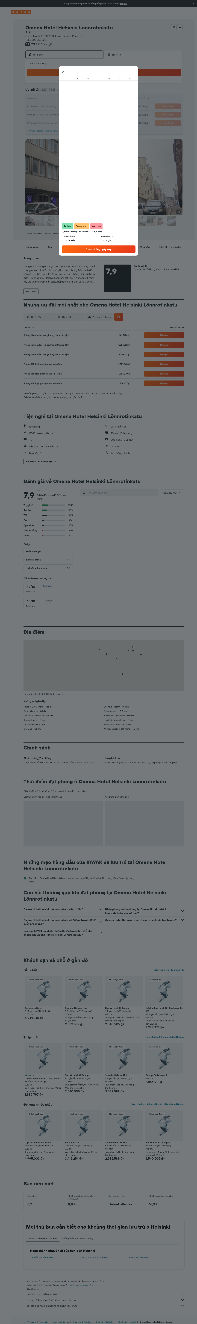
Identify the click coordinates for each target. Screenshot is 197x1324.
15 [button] (63, 99)
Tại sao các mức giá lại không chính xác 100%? (105, 1306)
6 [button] (48, 91)
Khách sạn (43, 1322)
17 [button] (78, 99)
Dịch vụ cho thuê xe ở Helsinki (94, 1257)
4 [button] (85, 84)
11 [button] (86, 91)
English (123, 3)
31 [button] (78, 114)
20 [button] (47, 106)
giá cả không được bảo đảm (81, 1285)
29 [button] (63, 114)
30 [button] (70, 114)
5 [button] (93, 84)
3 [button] (78, 84)
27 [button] (48, 114)
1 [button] (62, 84)
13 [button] (48, 99)
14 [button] (55, 99)
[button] (193, 3)
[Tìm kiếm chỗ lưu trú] (5, 28)
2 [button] (70, 84)
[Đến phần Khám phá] (5, 44)
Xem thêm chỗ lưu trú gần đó (169, 969)
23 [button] (70, 106)
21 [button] (55, 106)
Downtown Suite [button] (33, 1008)
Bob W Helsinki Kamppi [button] (117, 1008)
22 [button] (63, 106)
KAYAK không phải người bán (105, 1294)
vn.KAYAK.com (30, 1322)
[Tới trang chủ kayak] (21, 12)
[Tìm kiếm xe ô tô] (5, 35)
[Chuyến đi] (5, 66)
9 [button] (70, 91)
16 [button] (70, 99)
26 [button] (93, 106)
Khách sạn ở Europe (60, 1322)
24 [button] (78, 106)
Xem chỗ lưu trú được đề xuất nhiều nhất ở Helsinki (158, 1104)
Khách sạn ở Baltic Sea (104, 1322)
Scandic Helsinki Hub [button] (76, 1008)
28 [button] (55, 114)
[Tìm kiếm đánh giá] (122, 493)
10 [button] (78, 91)
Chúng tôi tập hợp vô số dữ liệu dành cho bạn (105, 1300)
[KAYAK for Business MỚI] (5, 57)
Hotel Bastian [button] (72, 1142)
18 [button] (86, 99)
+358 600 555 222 (35, 39)
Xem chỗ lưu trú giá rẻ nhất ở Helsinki (165, 1037)
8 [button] (63, 91)
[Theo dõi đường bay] (5, 50)
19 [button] (93, 99)
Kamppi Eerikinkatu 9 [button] (156, 1075)
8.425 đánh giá (44, 44)
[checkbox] (39, 588)
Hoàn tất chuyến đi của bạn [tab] (43, 1238)
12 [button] (93, 91)
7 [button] (55, 91)
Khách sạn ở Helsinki (139, 1257)
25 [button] (85, 106)
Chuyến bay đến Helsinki (43, 1257)
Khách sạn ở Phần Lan (82, 1322)
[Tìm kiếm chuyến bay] (5, 21)
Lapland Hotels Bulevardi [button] (38, 1142)
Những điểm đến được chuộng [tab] (77, 1238)
